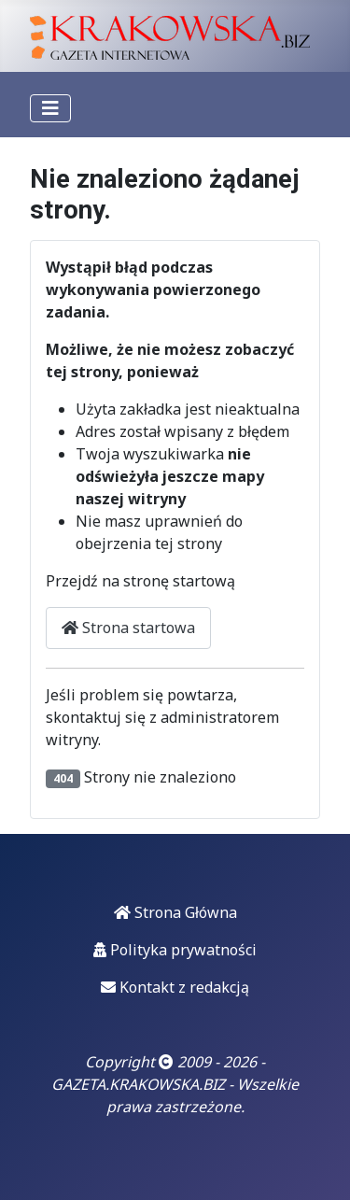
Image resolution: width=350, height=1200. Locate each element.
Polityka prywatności (175, 949)
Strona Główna (175, 912)
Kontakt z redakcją (175, 987)
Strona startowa (128, 627)
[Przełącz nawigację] (50, 108)
